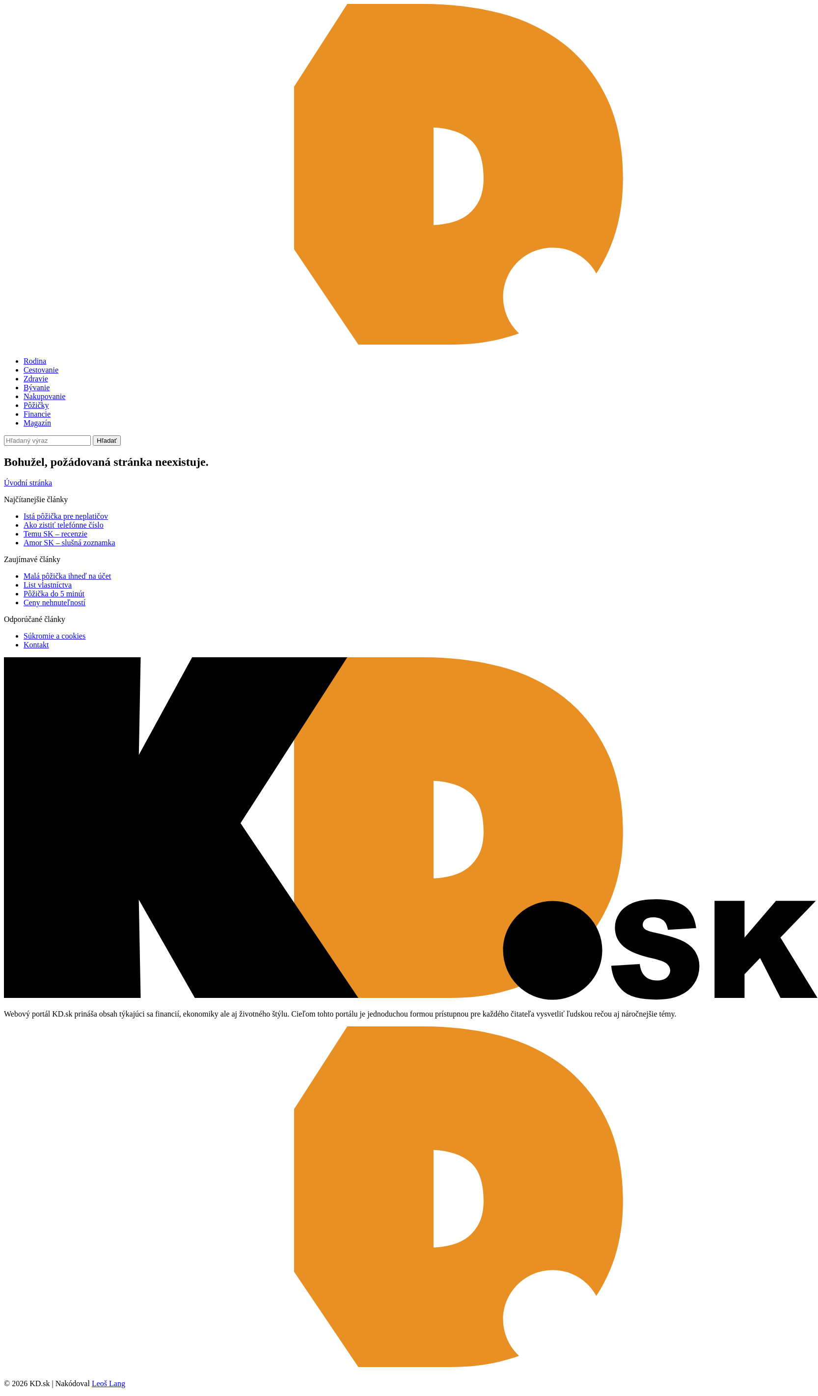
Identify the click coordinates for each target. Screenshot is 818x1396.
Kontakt (36, 645)
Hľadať (107, 440)
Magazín (37, 423)
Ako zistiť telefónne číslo (64, 525)
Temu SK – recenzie (55, 534)
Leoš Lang (108, 1383)
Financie (37, 414)
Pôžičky (36, 405)
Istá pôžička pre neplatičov (66, 516)
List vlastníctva (48, 585)
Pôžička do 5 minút (54, 594)
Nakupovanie (44, 396)
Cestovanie (41, 370)
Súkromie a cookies (54, 636)
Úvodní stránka (28, 483)
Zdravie (36, 379)
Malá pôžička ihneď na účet (67, 576)
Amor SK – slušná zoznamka (69, 542)
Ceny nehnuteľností (54, 602)
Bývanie (37, 387)
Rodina (35, 361)
